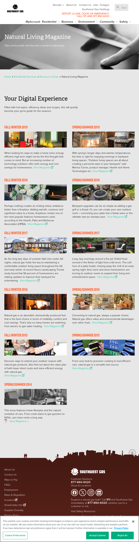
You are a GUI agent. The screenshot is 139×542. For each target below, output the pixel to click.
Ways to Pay (11, 479)
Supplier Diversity (14, 510)
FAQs (7, 484)
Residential (51, 22)
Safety (125, 22)
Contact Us (85, 5)
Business (69, 22)
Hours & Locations (81, 485)
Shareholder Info (13, 505)
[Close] (133, 522)
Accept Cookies (97, 535)
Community (109, 22)
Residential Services (25, 76)
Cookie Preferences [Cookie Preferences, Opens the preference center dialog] (15, 535)
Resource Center (49, 76)
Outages (104, 5)
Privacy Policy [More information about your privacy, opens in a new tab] (121, 528)
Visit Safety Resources (83, 511)
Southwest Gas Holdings (95, 9)
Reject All (122, 535)
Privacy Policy (11, 515)
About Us (71, 5)
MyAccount (33, 22)
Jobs (95, 5)
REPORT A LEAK (71, 13)
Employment (11, 489)
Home (8, 76)
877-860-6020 (101, 16)
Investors (9, 500)
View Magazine (43, 167)
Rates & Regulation (14, 495)
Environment (88, 22)
